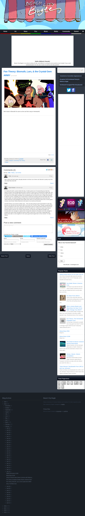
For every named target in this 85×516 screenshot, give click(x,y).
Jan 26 (8, 438)
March (6, 422)
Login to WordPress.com (17, 236)
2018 (5, 506)
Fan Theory (22, 160)
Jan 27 (8, 436)
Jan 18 (8, 455)
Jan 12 (8, 467)
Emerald (52, 154)
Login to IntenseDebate (8, 236)
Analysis (11, 160)
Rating (13, 172)
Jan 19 (8, 453)
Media (56, 31)
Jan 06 (8, 492)
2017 (5, 508)
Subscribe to (12, 244)
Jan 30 (8, 430)
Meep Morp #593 (64, 331)
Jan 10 (8, 471)
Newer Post (4, 256)
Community (66, 31)
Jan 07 (8, 490)
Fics (35, 31)
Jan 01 (8, 502)
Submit (76, 31)
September (8, 409)
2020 (5, 401)
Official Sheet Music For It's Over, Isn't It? (71, 274)
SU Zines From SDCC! (73, 295)
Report (52, 183)
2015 (5, 512)
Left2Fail (66, 411)
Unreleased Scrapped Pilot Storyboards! (71, 84)
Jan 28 (8, 434)
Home (5, 31)
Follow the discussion (52, 169)
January (7, 426)
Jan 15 (8, 461)
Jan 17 (8, 457)
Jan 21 (8, 448)
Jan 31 (8, 428)
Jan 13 (8, 465)
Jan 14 (8, 463)
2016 (5, 510)
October (7, 407)
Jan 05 (8, 494)
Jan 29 (8, 432)
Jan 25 (8, 440)
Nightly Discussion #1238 (12, 473)
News (25, 31)
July (6, 414)
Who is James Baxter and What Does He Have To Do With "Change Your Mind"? (74, 308)
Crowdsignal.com (74, 264)
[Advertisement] (42, 47)
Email (21, 238)
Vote (61, 261)
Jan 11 (8, 469)
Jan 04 (8, 496)
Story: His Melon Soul (11, 483)
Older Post (52, 256)
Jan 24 (8, 442)
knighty (63, 404)
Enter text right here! (28, 229)
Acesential (58, 411)
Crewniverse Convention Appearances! (71, 76)
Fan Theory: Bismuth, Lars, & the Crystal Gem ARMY (18, 481)
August (7, 412)
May (6, 418)
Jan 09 (8, 486)
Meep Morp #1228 (10, 475)
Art (15, 31)
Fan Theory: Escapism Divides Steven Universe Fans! (19, 479)
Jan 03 (8, 498)
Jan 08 (8, 488)
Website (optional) (41, 238)
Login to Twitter (26, 236)
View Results (66, 264)
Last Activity (18, 172)
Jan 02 (8, 500)
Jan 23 (8, 444)
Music (46, 31)
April (6, 420)
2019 (5, 404)
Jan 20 (8, 451)
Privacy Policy (46, 409)
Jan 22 (8, 446)
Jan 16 (8, 459)
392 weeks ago (15, 176)
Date (9, 172)
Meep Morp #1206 (65, 336)
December (7, 405)
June (6, 416)
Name (5, 238)
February (7, 424)
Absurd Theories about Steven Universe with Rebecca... (19, 477)
